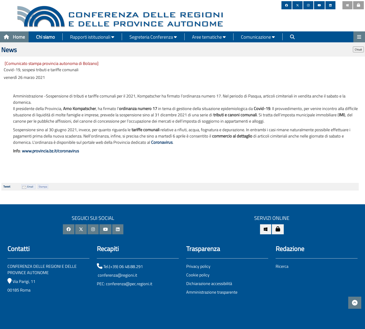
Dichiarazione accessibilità (209, 283)
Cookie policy (198, 275)
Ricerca (282, 266)
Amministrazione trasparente (211, 292)
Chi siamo (45, 36)
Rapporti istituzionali (92, 36)
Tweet (6, 186)
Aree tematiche (209, 36)
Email (30, 186)
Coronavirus (161, 142)
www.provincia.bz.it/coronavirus (50, 151)
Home (14, 36)
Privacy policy (198, 266)
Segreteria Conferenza (153, 36)
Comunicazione (258, 36)
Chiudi (358, 49)
